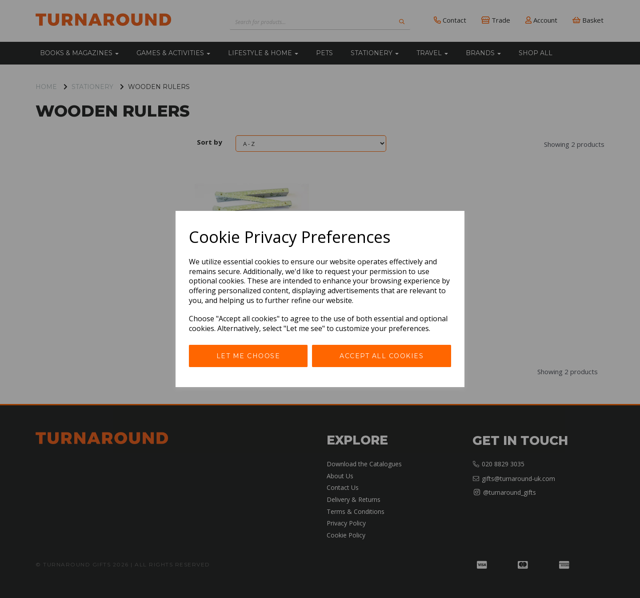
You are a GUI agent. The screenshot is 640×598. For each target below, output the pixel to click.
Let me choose (248, 356)
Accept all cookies (382, 356)
